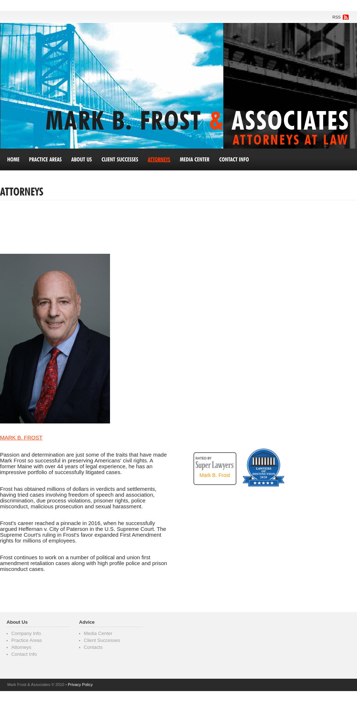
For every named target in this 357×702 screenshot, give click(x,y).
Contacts (93, 647)
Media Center (98, 633)
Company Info (26, 633)
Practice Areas (26, 640)
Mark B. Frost (215, 475)
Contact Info (24, 654)
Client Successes (102, 640)
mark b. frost (21, 437)
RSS (337, 17)
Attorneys (21, 647)
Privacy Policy (80, 684)
